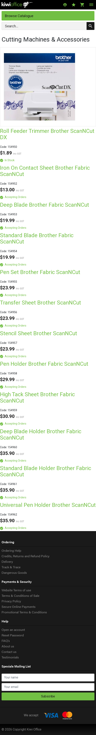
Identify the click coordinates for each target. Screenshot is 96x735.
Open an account (13, 629)
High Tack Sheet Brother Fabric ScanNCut (37, 397)
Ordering (8, 542)
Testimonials (10, 657)
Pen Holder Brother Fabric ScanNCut (44, 364)
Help (5, 621)
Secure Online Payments (19, 606)
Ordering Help (11, 550)
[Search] (48, 26)
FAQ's (6, 640)
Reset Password (13, 635)
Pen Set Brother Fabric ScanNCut (40, 272)
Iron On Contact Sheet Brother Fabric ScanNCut (45, 171)
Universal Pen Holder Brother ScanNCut (48, 505)
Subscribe (48, 696)
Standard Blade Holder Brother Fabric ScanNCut (45, 471)
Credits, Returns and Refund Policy (25, 556)
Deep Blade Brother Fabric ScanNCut (44, 205)
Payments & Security (17, 581)
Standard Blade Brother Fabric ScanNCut (36, 238)
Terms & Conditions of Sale (20, 595)
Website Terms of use (16, 590)
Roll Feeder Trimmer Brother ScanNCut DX (47, 134)
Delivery (7, 561)
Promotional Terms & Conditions (24, 612)
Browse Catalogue (19, 16)
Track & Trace (11, 567)
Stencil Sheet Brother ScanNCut (38, 333)
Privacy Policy (11, 601)
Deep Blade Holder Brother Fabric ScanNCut (40, 434)
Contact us (9, 651)
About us (8, 646)
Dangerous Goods (14, 572)
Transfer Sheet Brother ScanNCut (40, 302)
